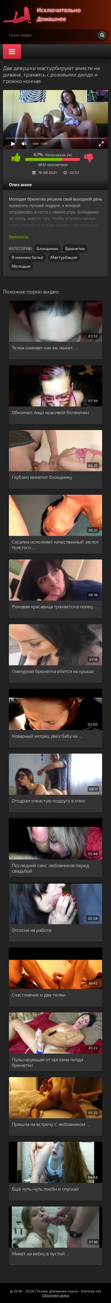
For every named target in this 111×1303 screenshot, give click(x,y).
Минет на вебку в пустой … (41, 1253)
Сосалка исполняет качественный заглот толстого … (55, 544)
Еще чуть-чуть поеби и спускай (45, 1189)
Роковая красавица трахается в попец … (55, 606)
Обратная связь (55, 1295)
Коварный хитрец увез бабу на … (47, 736)
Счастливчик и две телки (38, 994)
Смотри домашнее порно (47, 14)
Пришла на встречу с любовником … (51, 1124)
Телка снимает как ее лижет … (45, 347)
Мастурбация (64, 257)
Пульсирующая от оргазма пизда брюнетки (47, 1062)
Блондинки (47, 248)
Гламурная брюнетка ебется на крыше (53, 671)
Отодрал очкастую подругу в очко (48, 800)
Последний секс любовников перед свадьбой (50, 868)
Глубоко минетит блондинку (42, 477)
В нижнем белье (27, 257)
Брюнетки (75, 248)
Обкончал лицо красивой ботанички (50, 412)
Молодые (21, 266)
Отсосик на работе (32, 930)
